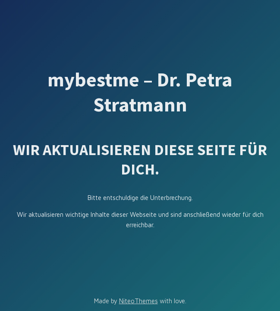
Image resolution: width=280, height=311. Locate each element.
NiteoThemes (138, 301)
